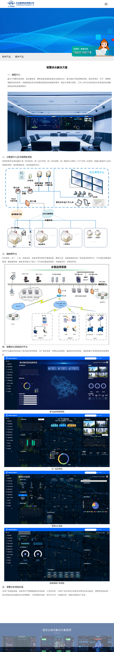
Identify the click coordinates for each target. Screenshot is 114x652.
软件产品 (6, 57)
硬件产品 (19, 57)
